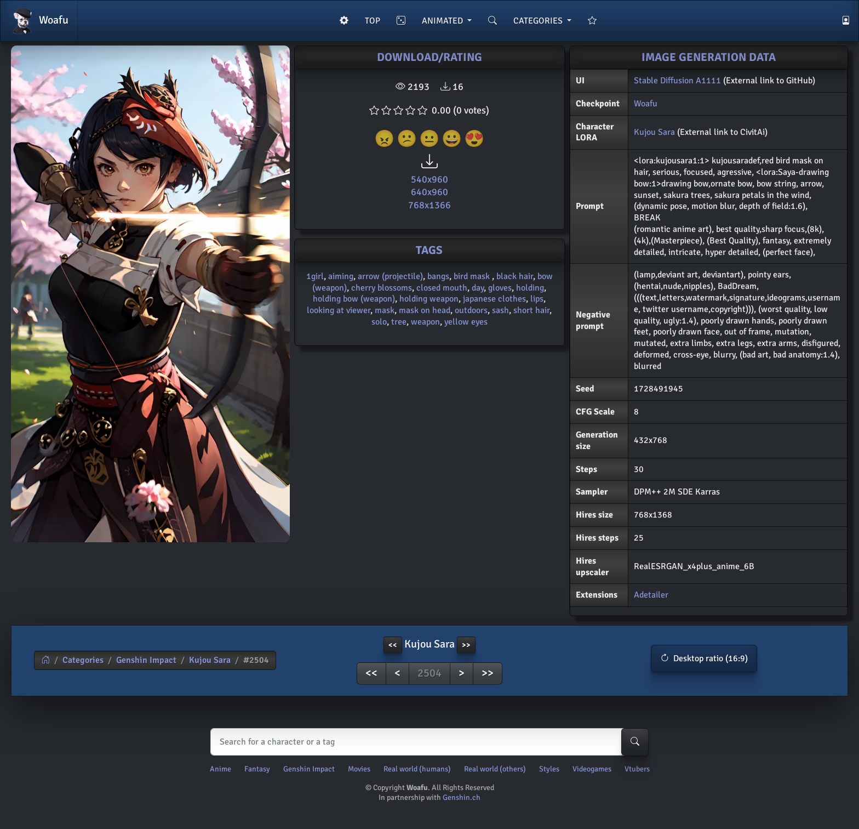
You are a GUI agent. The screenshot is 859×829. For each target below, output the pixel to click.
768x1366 (429, 205)
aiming (340, 276)
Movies (359, 769)
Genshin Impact (146, 660)
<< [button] (392, 645)
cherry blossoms (381, 287)
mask (384, 310)
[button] (704, 658)
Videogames (591, 769)
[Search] (427, 742)
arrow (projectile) (390, 276)
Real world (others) (495, 769)
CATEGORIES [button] (539, 20)
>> (488, 673)
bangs (438, 276)
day (478, 287)
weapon (425, 321)
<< (371, 673)
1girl (315, 276)
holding (530, 287)
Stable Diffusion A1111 (677, 80)
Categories (83, 660)
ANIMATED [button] (443, 20)
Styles (549, 769)
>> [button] (466, 645)
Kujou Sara (654, 132)
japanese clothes (494, 298)
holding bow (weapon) (354, 298)
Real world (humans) (417, 769)
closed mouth (441, 287)
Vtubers (637, 769)
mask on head (424, 310)
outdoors (471, 310)
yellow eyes (466, 321)
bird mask (473, 276)
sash (500, 310)
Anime (220, 769)
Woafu (38, 21)
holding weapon (429, 298)
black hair (514, 276)
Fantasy (257, 769)
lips (536, 298)
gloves (500, 287)
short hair (531, 310)
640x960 (429, 192)
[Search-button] (635, 742)
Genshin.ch (461, 797)
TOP (372, 20)
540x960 (429, 179)
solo (379, 321)
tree (398, 321)
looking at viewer (338, 310)
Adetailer (651, 594)
